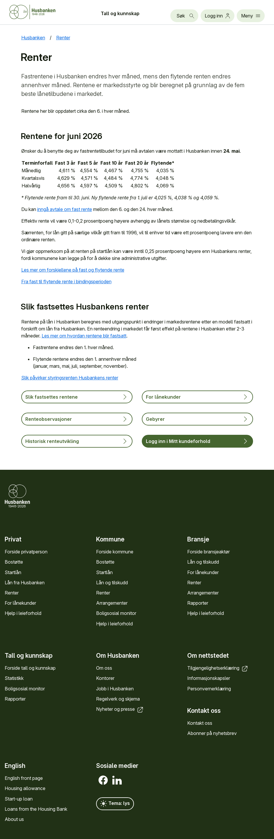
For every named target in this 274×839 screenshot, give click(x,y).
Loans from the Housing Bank (36, 809)
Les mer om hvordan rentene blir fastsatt (84, 336)
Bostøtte (14, 562)
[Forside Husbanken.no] (39, 12)
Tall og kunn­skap (120, 13)
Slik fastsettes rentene (76, 396)
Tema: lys (115, 803)
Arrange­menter (112, 603)
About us (14, 819)
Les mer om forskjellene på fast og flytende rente (72, 270)
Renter (12, 593)
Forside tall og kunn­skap (30, 668)
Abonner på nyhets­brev (212, 733)
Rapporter (197, 603)
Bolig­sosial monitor (116, 613)
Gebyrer (197, 419)
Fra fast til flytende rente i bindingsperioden (66, 281)
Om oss (104, 668)
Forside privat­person (26, 552)
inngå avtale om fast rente (64, 209)
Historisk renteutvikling (76, 441)
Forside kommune (114, 552)
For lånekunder (197, 396)
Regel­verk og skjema (118, 699)
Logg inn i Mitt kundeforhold (197, 441)
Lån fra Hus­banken (25, 582)
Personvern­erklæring (209, 689)
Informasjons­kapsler (208, 678)
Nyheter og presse (120, 709)
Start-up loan (19, 798)
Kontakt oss (199, 723)
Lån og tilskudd (112, 582)
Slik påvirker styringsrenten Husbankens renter (69, 378)
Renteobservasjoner (76, 419)
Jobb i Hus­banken (115, 689)
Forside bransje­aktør (208, 552)
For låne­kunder (20, 603)
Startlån (13, 572)
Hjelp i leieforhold (23, 613)
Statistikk (14, 678)
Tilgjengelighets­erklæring (218, 668)
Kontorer (105, 678)
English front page (24, 778)
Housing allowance (25, 788)
